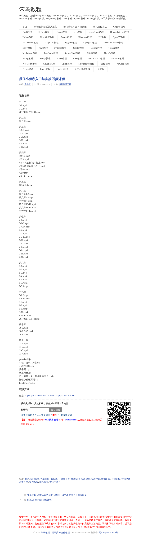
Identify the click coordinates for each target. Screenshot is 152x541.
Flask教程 (27, 32)
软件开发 (65, 479)
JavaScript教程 (51, 53)
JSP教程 (102, 37)
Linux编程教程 (47, 37)
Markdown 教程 (29, 53)
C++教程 (77, 58)
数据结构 (125, 479)
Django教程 (61, 32)
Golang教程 (96, 48)
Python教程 (27, 37)
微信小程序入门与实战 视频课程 (42, 79)
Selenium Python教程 (113, 42)
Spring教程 (27, 58)
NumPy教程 (110, 53)
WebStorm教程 (29, 64)
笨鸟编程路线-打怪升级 (75, 27)
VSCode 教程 (122, 64)
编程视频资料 (65, 84)
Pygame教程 (71, 42)
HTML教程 (43, 32)
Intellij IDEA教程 (96, 58)
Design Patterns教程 (119, 32)
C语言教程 (92, 53)
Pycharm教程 (117, 58)
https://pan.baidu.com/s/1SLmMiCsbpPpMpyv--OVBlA (50, 395)
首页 (24, 27)
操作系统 (33, 482)
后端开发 (115, 479)
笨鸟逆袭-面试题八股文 (45, 27)
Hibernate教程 (85, 37)
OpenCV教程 (119, 37)
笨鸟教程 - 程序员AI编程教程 (55, 532)
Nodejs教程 (45, 58)
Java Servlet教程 (30, 42)
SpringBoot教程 (96, 32)
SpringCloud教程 (72, 53)
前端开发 (105, 479)
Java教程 (78, 32)
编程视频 (105, 64)
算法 (27, 479)
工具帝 (27, 84)
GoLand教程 (49, 64)
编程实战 (85, 479)
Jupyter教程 (78, 48)
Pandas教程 (66, 37)
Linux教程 (45, 69)
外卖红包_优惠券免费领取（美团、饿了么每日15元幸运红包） (58, 495)
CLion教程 (67, 64)
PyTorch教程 (60, 48)
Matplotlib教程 (51, 42)
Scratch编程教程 (86, 64)
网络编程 (43, 482)
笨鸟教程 (30, 9)
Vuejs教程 (62, 58)
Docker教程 (62, 69)
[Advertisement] (76, 453)
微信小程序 (55, 482)
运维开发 (23, 482)
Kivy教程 (43, 48)
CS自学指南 (119, 27)
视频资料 (44, 479)
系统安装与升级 (82, 69)
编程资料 (34, 479)
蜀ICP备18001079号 (108, 532)
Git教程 (100, 69)
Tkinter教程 (114, 48)
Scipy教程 (27, 48)
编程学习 (55, 479)
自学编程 (75, 479)
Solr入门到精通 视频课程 (39, 500)
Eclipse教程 (28, 69)
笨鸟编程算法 (100, 27)
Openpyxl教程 (90, 42)
